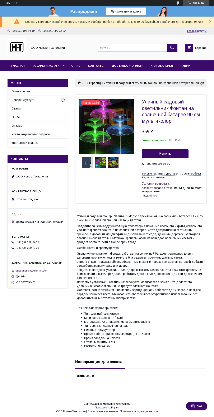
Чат (196, 406)
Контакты (96, 65)
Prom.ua (125, 403)
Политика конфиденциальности (139, 411)
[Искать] (172, 48)
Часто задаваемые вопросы (31, 134)
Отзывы (17, 125)
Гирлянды (96, 83)
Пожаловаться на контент (103, 411)
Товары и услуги (46, 65)
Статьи (17, 108)
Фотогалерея (162, 65)
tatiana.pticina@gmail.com (31, 270)
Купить (165, 153)
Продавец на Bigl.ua (107, 407)
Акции (185, 65)
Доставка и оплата (127, 65)
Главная (18, 65)
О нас (75, 65)
